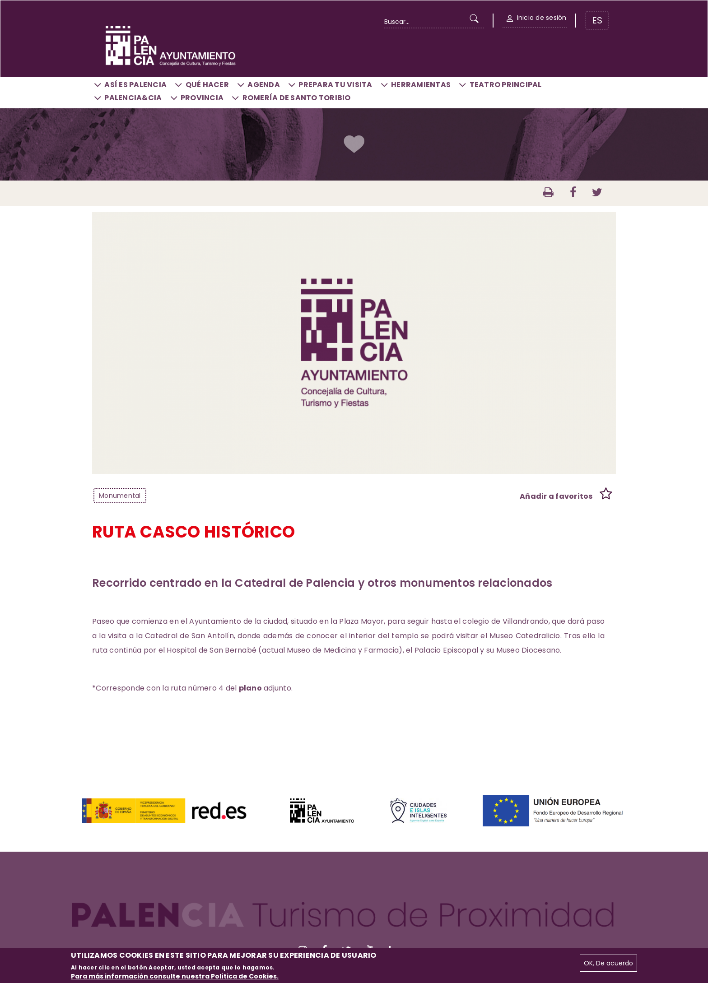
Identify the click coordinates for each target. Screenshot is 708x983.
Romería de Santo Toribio (296, 98)
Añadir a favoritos (556, 496)
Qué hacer (207, 84)
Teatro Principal (506, 84)
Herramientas (421, 84)
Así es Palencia (135, 84)
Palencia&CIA (133, 98)
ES (597, 20)
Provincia (202, 98)
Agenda (263, 84)
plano (250, 688)
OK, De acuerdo (608, 963)
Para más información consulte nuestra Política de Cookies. (175, 976)
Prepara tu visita (335, 84)
